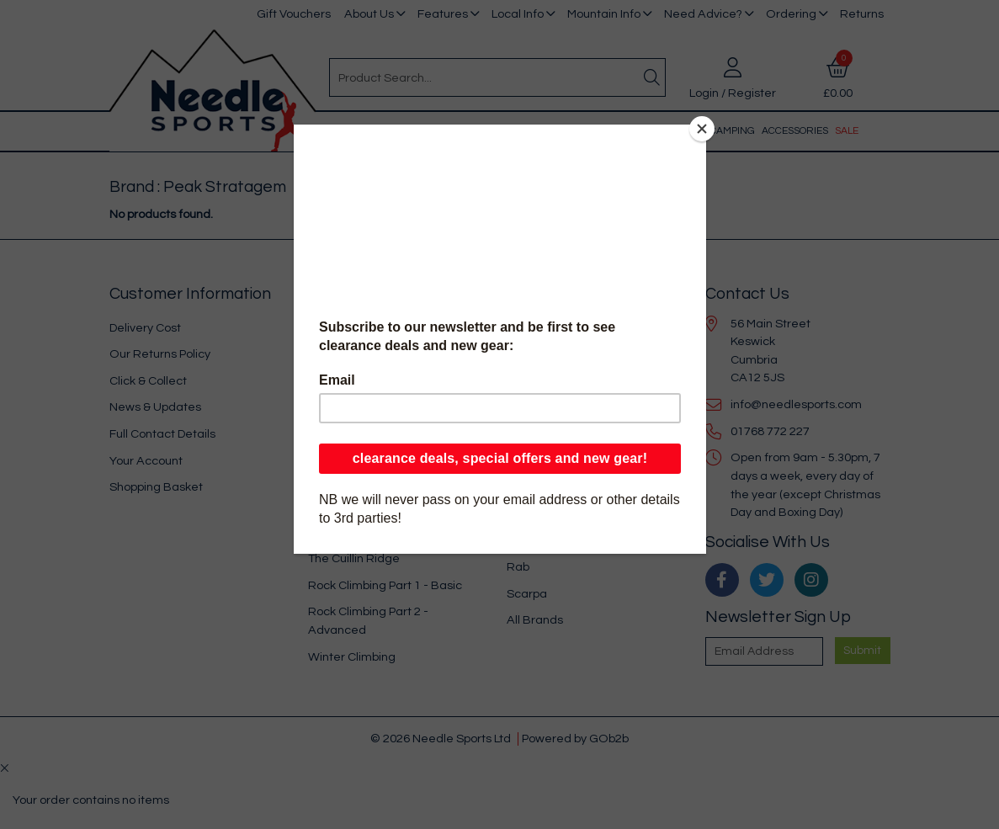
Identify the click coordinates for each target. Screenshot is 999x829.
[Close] (702, 128)
